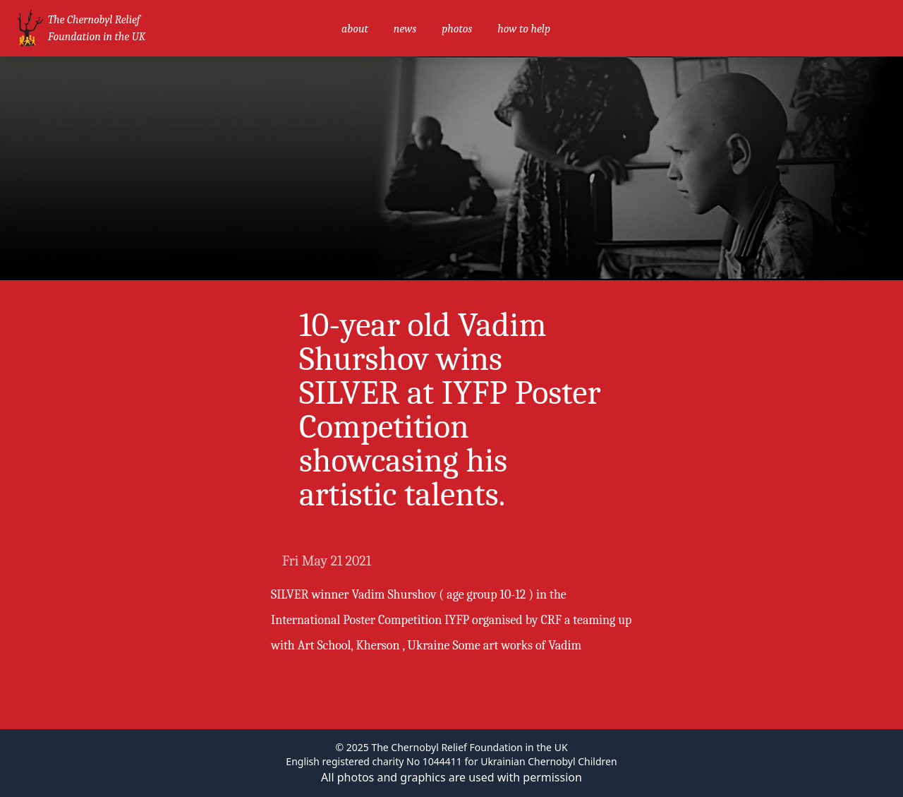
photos (457, 29)
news (405, 29)
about (354, 29)
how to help (523, 29)
